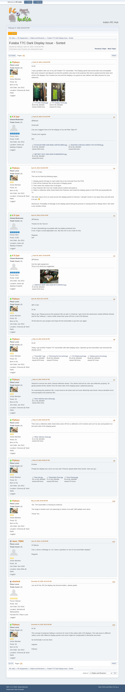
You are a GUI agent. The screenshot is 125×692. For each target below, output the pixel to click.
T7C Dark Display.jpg (40, 103)
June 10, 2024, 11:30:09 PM (39, 541)
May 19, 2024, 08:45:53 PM (41, 339)
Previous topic (100, 49)
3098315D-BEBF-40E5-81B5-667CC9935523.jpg (49, 285)
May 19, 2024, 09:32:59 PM (39, 500)
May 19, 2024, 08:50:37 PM (41, 379)
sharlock (16, 581)
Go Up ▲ (116, 687)
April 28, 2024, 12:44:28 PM (41, 255)
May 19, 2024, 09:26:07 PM (41, 460)
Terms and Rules (107, 687)
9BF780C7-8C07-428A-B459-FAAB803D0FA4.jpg (49, 154)
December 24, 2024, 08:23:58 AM (41, 624)
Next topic (112, 49)
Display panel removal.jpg (97, 356)
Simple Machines (23, 687)
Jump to (85, 673)
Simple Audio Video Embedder (15, 689)
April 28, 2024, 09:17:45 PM (39, 298)
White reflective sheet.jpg (41, 437)
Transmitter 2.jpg (38, 356)
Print (114, 55)
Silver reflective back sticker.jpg (43, 399)
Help (99, 687)
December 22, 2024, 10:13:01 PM (41, 581)
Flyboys (16, 62)
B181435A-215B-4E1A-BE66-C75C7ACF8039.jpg (85, 145)
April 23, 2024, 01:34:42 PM (41, 116)
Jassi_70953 (18, 541)
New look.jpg (37, 477)
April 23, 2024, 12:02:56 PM (41, 62)
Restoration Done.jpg (55, 477)
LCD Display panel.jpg (77, 356)
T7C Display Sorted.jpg (58, 103)
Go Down (12, 55)
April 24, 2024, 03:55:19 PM (39, 215)
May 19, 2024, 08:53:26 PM (41, 420)
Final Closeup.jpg (71, 477)
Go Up (11, 663)
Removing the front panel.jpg (57, 356)
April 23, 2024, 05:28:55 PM (39, 168)
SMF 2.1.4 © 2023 (11, 687)
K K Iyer (16, 117)
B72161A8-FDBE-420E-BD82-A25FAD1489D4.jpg (49, 145)
